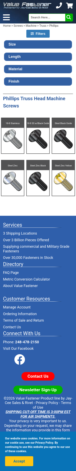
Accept (19, 461)
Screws (18, 25)
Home (7, 25)
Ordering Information (20, 314)
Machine (31, 25)
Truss (42, 25)
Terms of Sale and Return (23, 320)
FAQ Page (11, 272)
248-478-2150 (27, 342)
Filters (38, 33)
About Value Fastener (20, 286)
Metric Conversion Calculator (26, 279)
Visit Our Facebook (18, 348)
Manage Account (17, 307)
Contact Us (12, 327)
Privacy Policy (47, 403)
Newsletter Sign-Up (38, 389)
